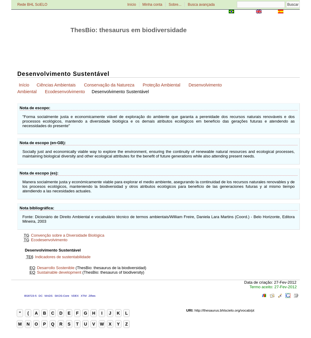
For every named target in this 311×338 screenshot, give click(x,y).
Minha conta (152, 4)
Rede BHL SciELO (32, 4)
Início (131, 4)
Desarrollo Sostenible (56, 267)
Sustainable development (59, 272)
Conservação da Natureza (109, 85)
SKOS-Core (62, 295)
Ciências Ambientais (56, 85)
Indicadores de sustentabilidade (63, 257)
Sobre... (175, 4)
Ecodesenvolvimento (65, 91)
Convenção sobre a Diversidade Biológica (67, 235)
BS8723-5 (30, 295)
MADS (49, 295)
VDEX (75, 295)
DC (41, 295)
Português (245, 12)
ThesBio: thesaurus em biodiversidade (128, 29)
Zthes (92, 295)
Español (292, 12)
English (269, 12)
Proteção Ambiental (161, 85)
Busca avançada (201, 4)
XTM (84, 295)
